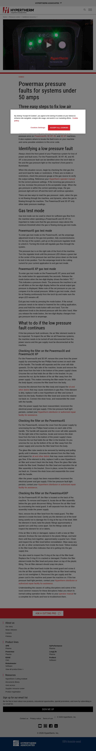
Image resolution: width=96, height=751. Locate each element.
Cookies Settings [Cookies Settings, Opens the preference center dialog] (38, 127)
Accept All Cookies (59, 128)
